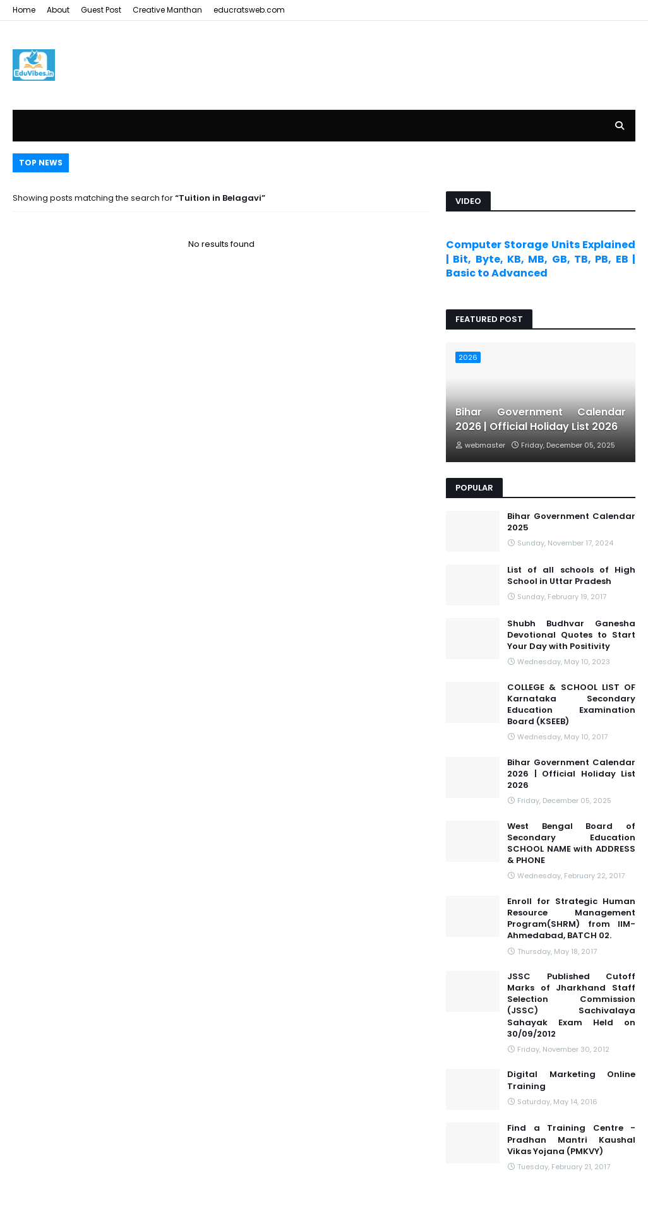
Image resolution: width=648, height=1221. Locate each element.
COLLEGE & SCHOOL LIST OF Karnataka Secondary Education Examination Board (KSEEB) (571, 705)
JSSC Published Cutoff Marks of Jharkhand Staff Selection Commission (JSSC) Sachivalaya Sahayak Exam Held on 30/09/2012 (571, 1005)
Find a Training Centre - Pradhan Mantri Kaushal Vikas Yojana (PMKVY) (571, 1140)
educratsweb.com (249, 9)
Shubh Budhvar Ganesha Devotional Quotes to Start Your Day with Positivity (571, 635)
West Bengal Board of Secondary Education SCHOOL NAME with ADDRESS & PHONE (571, 844)
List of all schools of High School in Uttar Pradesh (571, 575)
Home (24, 9)
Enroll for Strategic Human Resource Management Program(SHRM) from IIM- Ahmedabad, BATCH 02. (571, 919)
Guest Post (101, 9)
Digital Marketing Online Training (571, 1080)
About (58, 9)
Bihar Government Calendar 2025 (571, 522)
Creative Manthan (167, 9)
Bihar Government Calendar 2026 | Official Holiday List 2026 (540, 419)
